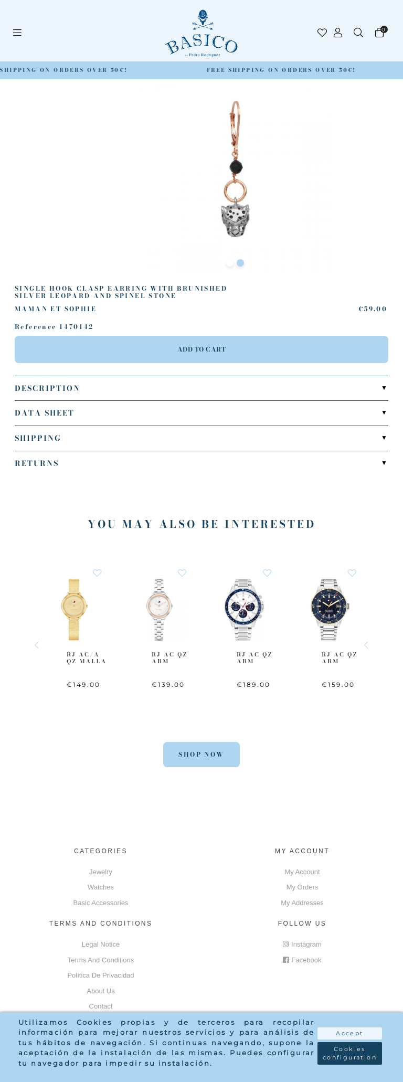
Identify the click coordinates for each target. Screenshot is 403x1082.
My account (302, 872)
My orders (303, 887)
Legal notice (101, 944)
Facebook (302, 960)
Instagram (302, 944)
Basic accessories (101, 903)
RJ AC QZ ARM (170, 657)
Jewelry (100, 872)
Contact (101, 1006)
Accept (349, 1033)
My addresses (302, 903)
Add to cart (201, 349)
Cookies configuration (350, 1053)
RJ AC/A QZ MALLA (87, 657)
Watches (101, 887)
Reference (36, 327)
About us (100, 991)
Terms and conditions (101, 960)
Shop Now (201, 754)
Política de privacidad (100, 975)
